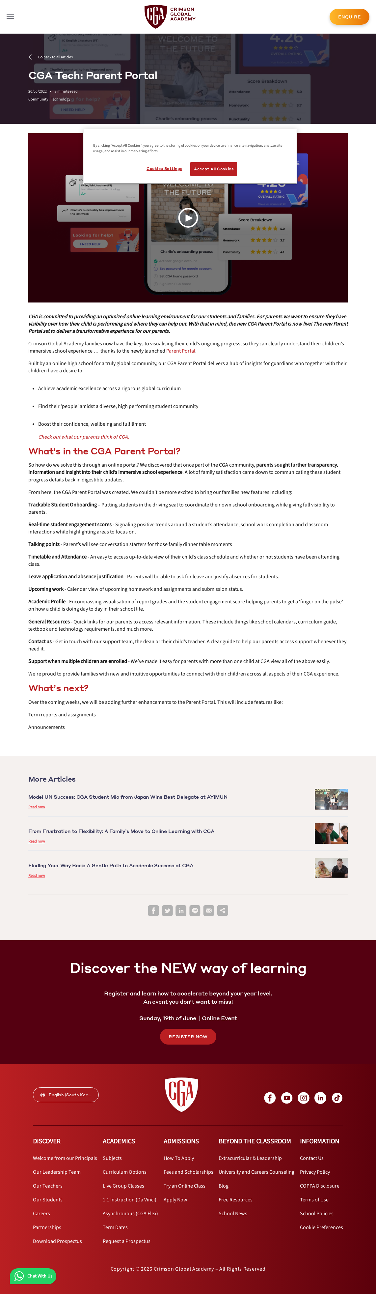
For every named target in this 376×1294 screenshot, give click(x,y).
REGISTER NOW (188, 1036)
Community (39, 99)
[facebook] (153, 911)
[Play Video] (188, 218)
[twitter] (167, 911)
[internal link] (349, 17)
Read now (36, 807)
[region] (190, 156)
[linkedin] (181, 911)
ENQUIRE (349, 16)
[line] (195, 911)
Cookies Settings (164, 168)
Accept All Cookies (213, 168)
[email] (208, 910)
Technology (60, 99)
